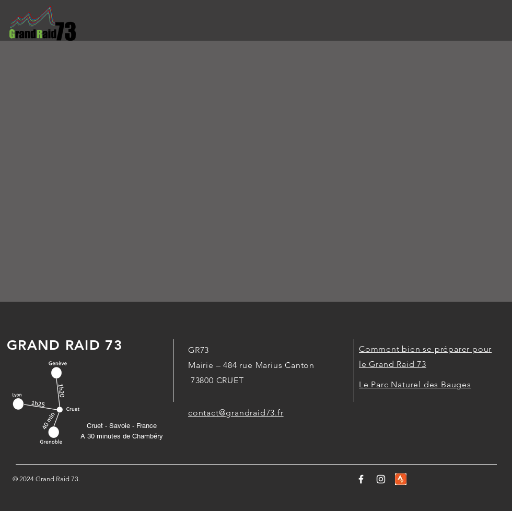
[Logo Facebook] (361, 479)
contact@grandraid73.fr (236, 413)
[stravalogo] (400, 479)
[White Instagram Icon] (381, 479)
